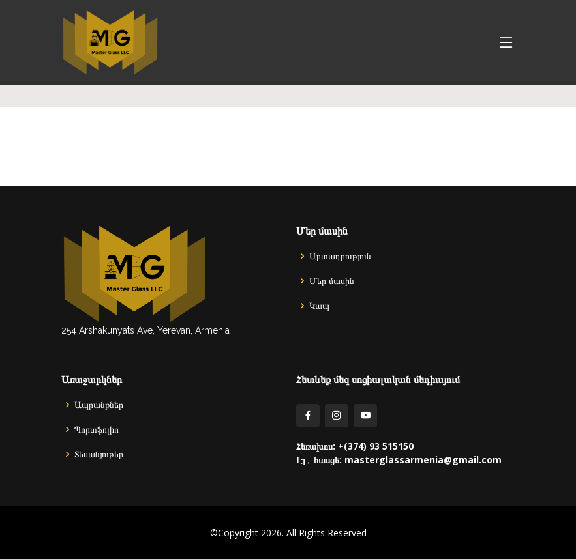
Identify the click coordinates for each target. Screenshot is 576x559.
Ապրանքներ (98, 404)
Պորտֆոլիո (96, 429)
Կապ (319, 305)
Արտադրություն (340, 256)
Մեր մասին (331, 280)
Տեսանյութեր (98, 454)
